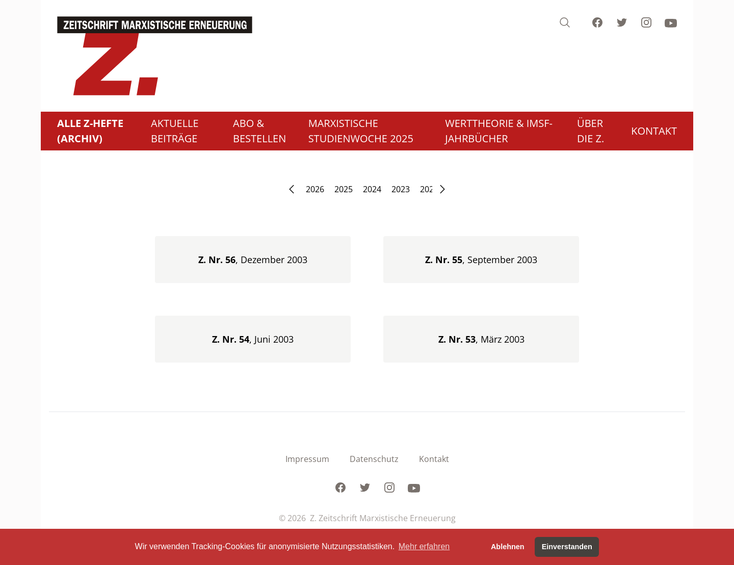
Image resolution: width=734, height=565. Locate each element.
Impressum (307, 459)
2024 (372, 189)
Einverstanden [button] (567, 547)
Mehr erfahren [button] (424, 546)
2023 (400, 189)
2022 (429, 189)
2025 (343, 189)
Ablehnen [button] (508, 547)
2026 (315, 189)
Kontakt (434, 459)
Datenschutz (374, 459)
